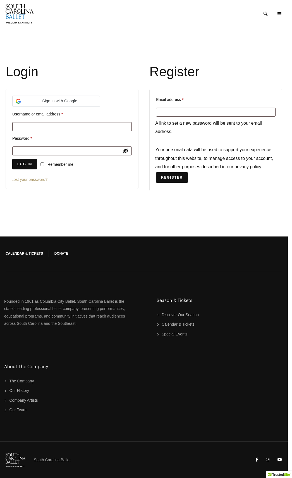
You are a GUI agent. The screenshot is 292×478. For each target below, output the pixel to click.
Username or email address (37, 114)
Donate (61, 253)
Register (172, 177)
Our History (19, 390)
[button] (56, 101)
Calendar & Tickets (24, 253)
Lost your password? (29, 179)
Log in (24, 164)
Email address (169, 99)
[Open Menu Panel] (279, 13)
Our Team (18, 410)
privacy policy (247, 166)
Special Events (175, 334)
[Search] (265, 13)
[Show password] (125, 151)
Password (22, 138)
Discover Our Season (180, 315)
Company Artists (23, 400)
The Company (21, 381)
